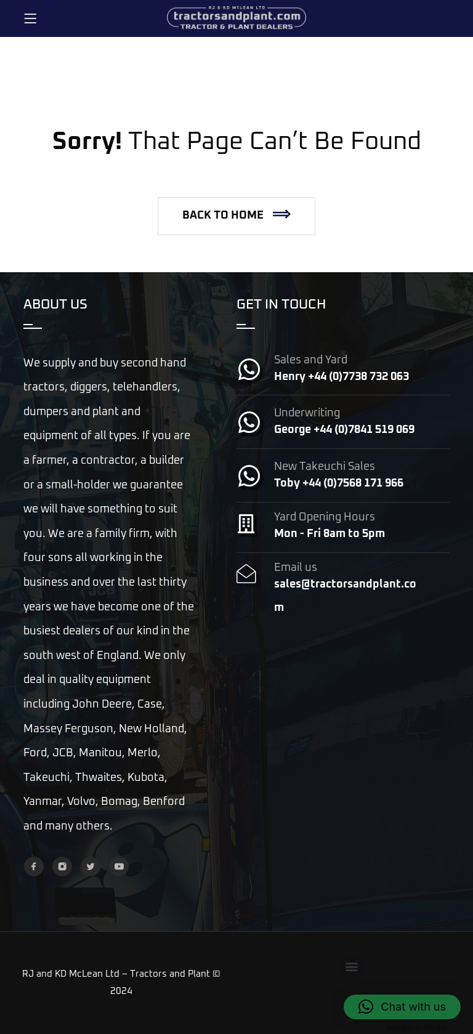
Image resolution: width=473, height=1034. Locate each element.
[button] (236, 216)
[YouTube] (119, 866)
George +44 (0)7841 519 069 (344, 429)
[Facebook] (34, 866)
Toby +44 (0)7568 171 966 (338, 483)
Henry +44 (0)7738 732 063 (341, 376)
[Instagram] (62, 866)
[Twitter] (90, 866)
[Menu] (30, 18)
